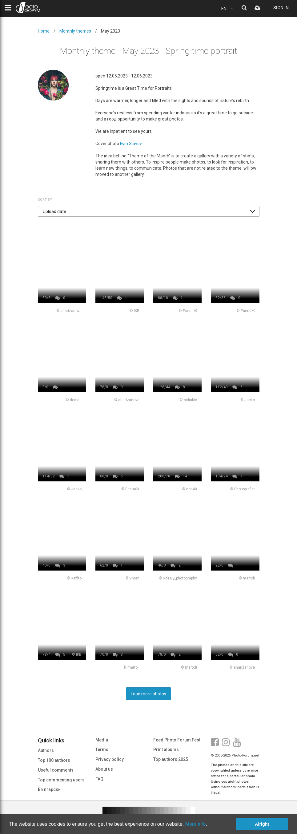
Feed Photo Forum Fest (176, 739)
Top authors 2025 (170, 759)
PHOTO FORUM (28, 7)
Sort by (45, 200)
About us (104, 769)
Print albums (166, 749)
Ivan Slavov (131, 143)
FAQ (99, 779)
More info (195, 824)
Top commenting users (61, 779)
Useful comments (56, 770)
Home (44, 31)
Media (101, 739)
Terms (101, 749)
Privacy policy (109, 759)
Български (49, 789)
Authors (46, 750)
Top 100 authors (54, 760)
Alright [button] (262, 824)
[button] (148, 211)
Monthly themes (75, 31)
